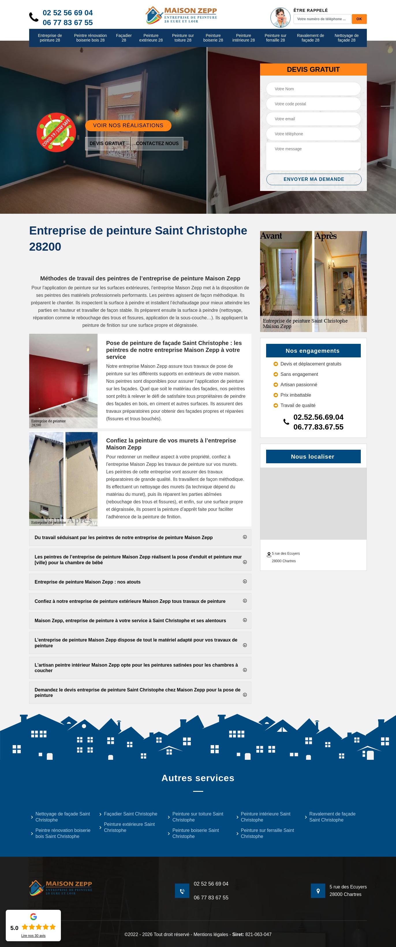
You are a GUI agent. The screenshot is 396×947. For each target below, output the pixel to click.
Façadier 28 (124, 38)
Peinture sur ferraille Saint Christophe (265, 833)
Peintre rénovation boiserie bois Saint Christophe (60, 833)
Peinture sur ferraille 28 (275, 38)
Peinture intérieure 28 (243, 38)
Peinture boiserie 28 (213, 38)
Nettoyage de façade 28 (347, 38)
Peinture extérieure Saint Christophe (127, 827)
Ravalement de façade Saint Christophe (330, 816)
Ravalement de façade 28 (310, 38)
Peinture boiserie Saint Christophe (193, 833)
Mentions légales (210, 934)
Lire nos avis (33, 936)
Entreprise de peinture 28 (50, 38)
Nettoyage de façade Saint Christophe (60, 816)
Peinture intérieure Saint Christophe (263, 816)
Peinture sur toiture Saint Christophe (195, 816)
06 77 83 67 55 (68, 22)
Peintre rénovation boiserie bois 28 (90, 38)
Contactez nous (157, 143)
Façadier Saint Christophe (128, 813)
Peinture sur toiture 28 (183, 38)
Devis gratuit (107, 143)
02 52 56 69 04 (68, 12)
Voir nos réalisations (128, 125)
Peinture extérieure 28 (151, 38)
